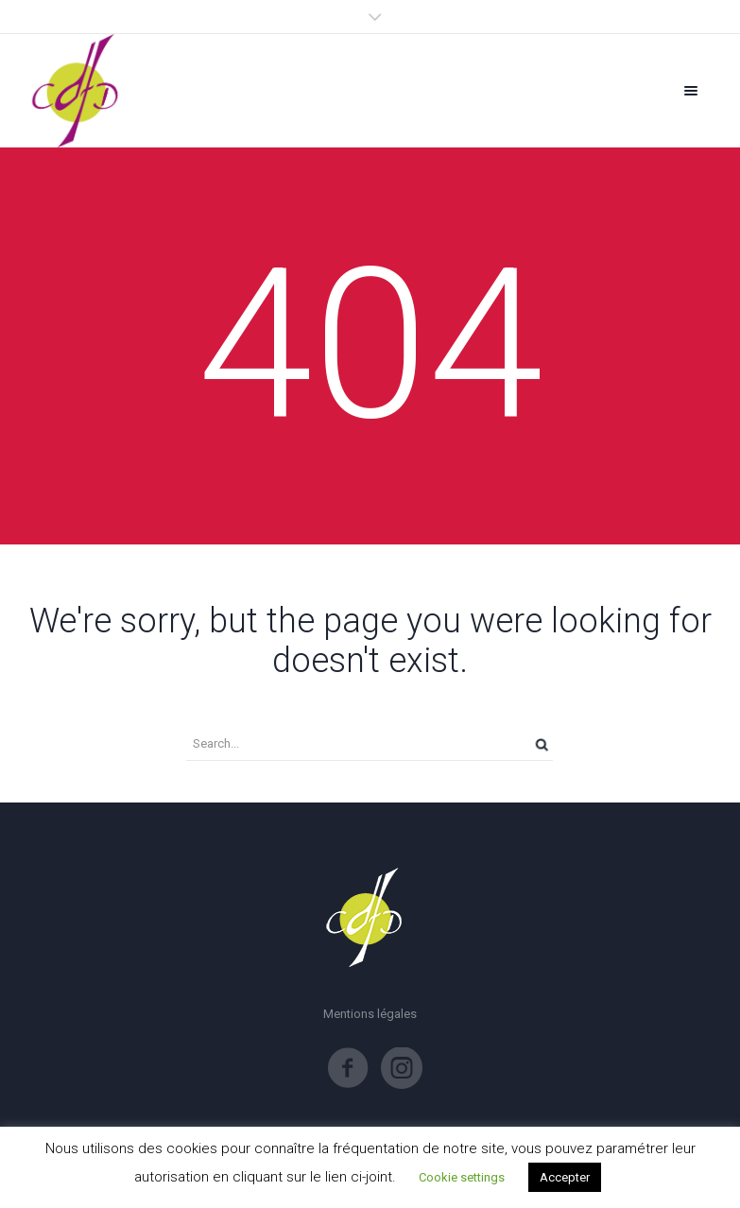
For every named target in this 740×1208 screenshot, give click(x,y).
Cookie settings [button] (462, 1177)
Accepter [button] (565, 1177)
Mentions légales (370, 1014)
